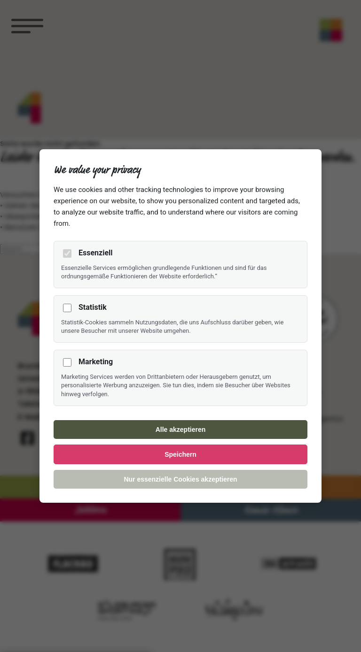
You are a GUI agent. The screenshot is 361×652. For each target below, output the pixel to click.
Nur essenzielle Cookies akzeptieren (180, 479)
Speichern (180, 454)
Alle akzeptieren (181, 429)
